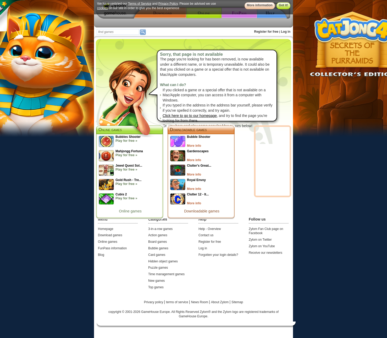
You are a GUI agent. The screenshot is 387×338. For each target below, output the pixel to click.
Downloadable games (188, 129)
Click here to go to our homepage (190, 116)
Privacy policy (154, 302)
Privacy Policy (168, 3)
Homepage (105, 229)
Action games (157, 235)
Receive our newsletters (265, 253)
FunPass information (112, 248)
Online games (130, 211)
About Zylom (220, 302)
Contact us (205, 235)
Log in (285, 31)
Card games (156, 255)
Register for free (266, 31)
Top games (156, 287)
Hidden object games (163, 261)
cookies (102, 8)
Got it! (283, 5)
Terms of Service (139, 3)
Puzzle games (158, 267)
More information (260, 5)
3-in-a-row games (160, 229)
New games (156, 281)
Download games (110, 235)
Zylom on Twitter (260, 239)
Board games (157, 242)
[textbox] (118, 32)
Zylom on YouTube (262, 246)
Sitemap (237, 302)
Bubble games (158, 248)
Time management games (166, 274)
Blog (101, 255)
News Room (200, 302)
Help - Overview (209, 229)
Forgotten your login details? (218, 255)
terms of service (177, 302)
